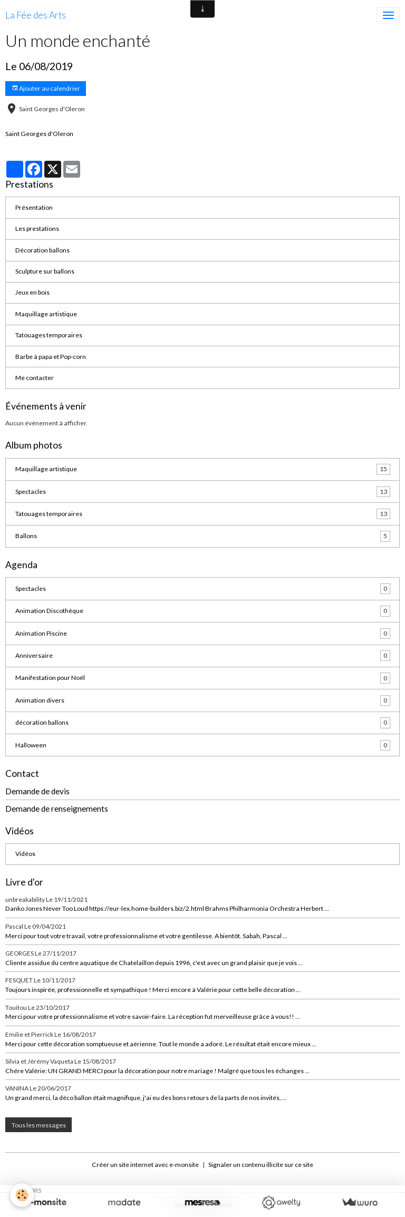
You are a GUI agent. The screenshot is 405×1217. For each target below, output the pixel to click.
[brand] (35, 15)
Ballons (202, 536)
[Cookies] (22, 1195)
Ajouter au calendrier (46, 88)
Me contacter (34, 378)
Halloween (202, 745)
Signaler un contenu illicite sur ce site (260, 1165)
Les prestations (37, 228)
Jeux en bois (32, 292)
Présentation (34, 207)
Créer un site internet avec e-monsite (145, 1165)
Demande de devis (37, 791)
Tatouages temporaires (48, 335)
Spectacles (202, 491)
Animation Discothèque (202, 611)
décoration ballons (202, 722)
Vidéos (25, 854)
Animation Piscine (202, 633)
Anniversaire (202, 655)
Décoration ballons (42, 250)
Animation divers (202, 700)
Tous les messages (39, 1125)
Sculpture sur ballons (44, 271)
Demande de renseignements (56, 808)
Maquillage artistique (46, 314)
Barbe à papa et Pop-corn (50, 357)
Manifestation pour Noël (202, 678)
